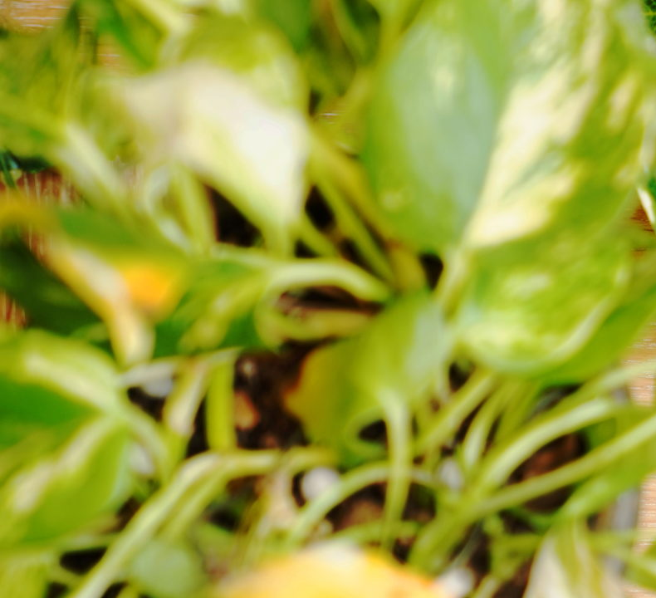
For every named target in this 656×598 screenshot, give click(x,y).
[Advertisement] (328, 116)
